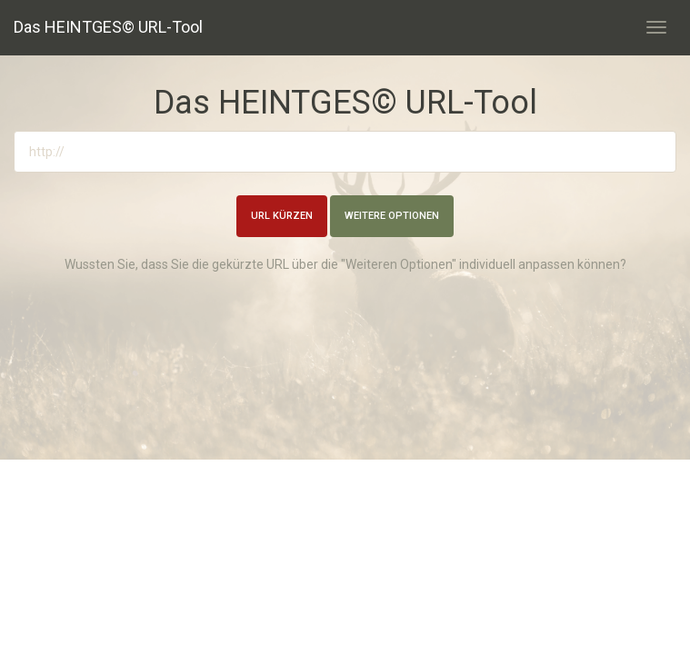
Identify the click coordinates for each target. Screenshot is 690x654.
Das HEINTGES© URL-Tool (108, 26)
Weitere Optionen (392, 216)
